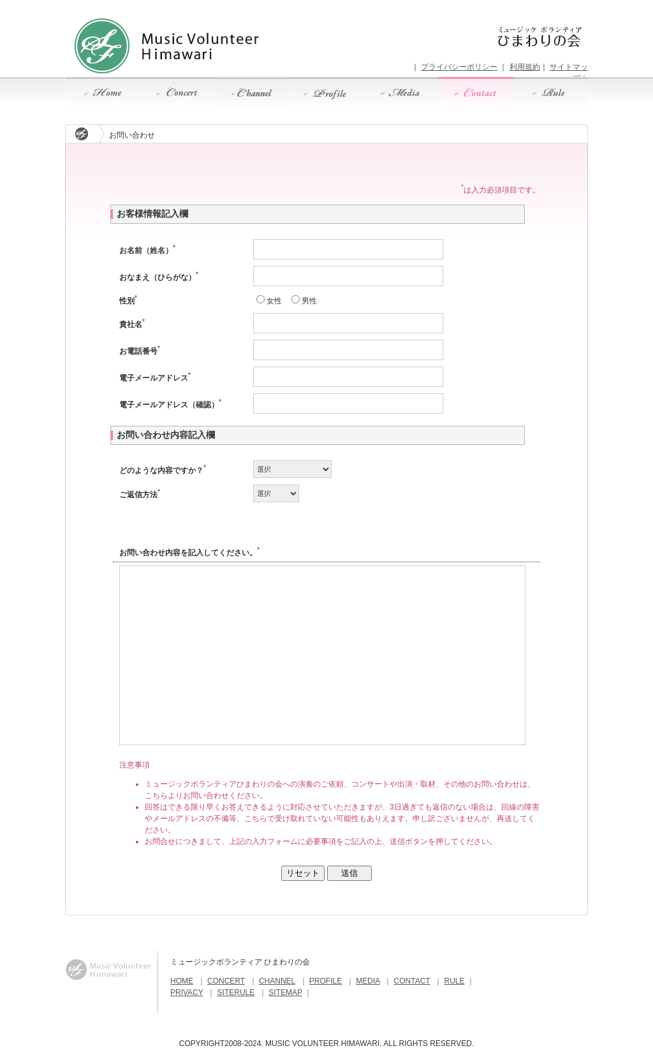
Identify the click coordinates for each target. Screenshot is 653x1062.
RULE (454, 981)
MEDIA (367, 981)
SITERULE (236, 992)
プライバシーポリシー (459, 66)
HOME (181, 981)
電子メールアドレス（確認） (170, 404)
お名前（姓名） (147, 250)
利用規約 (525, 66)
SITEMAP (285, 992)
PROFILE (325, 981)
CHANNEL (277, 981)
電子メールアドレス (155, 378)
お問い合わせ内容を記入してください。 (189, 552)
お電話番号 (139, 351)
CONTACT (412, 981)
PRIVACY (186, 992)
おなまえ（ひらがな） (158, 277)
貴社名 (132, 324)
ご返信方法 (139, 494)
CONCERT (226, 981)
